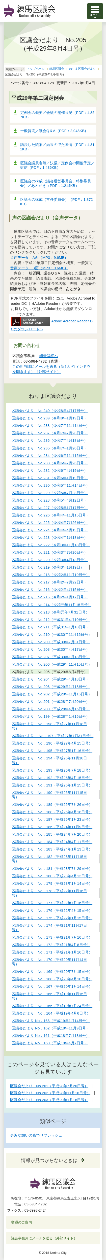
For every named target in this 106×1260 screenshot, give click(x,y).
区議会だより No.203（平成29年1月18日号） (49, 1100)
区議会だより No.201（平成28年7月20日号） (49, 1086)
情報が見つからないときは (49, 1160)
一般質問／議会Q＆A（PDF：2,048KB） (54, 131)
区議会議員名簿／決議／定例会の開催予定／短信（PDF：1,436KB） (57, 165)
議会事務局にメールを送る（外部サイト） (44, 1238)
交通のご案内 (21, 1222)
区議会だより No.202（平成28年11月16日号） (50, 1093)
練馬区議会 (56, 68)
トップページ (36, 68)
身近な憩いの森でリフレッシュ (36, 1135)
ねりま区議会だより (82, 68)
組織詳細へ (48, 356)
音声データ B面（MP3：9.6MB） (39, 268)
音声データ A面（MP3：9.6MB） (39, 257)
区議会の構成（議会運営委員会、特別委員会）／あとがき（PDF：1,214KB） (55, 183)
